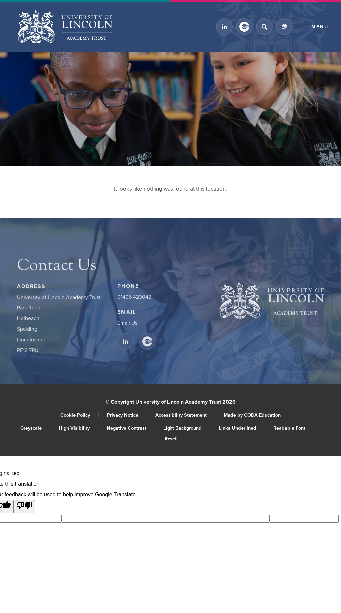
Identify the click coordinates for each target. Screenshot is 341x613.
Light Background (187, 427)
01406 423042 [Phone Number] (134, 299)
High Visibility (79, 427)
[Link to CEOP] (244, 26)
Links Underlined (242, 427)
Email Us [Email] (127, 325)
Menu (320, 26)
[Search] (264, 26)
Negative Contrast (131, 427)
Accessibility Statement (185, 414)
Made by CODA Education (252, 414)
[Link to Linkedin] (224, 26)
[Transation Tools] (284, 26)
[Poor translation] (24, 506)
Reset (171, 438)
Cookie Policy (79, 414)
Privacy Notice (127, 414)
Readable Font (293, 427)
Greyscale (35, 427)
